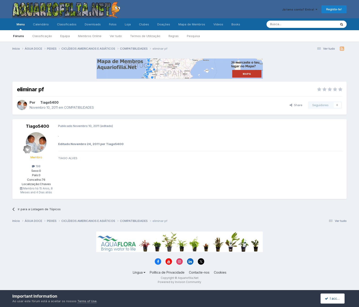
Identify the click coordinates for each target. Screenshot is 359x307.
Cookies (220, 272)
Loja (128, 24)
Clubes (144, 24)
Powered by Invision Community (179, 282)
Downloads (93, 24)
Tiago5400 (49, 102)
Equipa (65, 36)
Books (235, 24)
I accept (333, 298)
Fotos (113, 24)
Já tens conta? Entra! (299, 9)
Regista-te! (334, 9)
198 (36, 166)
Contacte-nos (199, 272)
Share (296, 105)
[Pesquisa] (290, 24)
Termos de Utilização (145, 36)
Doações (163, 24)
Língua (139, 272)
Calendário (41, 24)
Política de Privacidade (167, 272)
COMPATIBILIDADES (79, 107)
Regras (174, 36)
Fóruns (18, 36)
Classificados (66, 24)
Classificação (42, 36)
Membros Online (89, 36)
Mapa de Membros (191, 24)
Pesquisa (193, 36)
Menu (20, 26)
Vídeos (218, 24)
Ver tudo (116, 36)
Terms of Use (87, 301)
